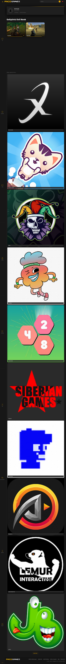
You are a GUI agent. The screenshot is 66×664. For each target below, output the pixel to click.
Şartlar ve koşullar (53, 659)
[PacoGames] (13, 659)
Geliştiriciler (63, 659)
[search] (60, 1)
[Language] (63, 1)
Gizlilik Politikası (46, 659)
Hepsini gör (35, 653)
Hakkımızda (40, 659)
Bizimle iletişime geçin (33, 659)
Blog (58, 659)
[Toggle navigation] (2, 2)
